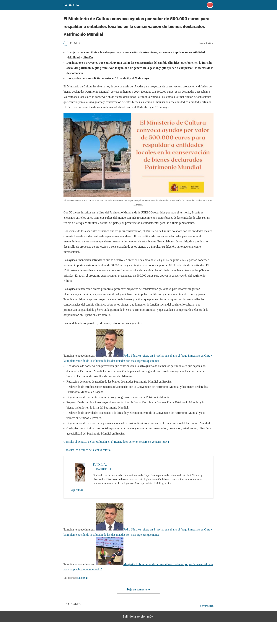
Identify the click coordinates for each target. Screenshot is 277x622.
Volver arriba (207, 605)
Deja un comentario (138, 589)
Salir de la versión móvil (138, 616)
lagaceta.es (77, 489)
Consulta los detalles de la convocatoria (87, 449)
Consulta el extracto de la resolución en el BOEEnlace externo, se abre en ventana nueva (116, 441)
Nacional (82, 577)
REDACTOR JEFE (103, 469)
